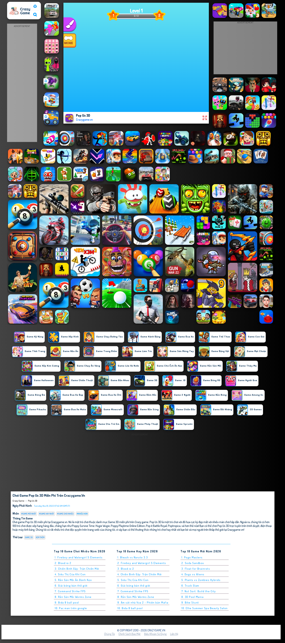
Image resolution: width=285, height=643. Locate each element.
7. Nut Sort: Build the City (198, 591)
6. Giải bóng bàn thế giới (71, 585)
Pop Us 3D (32, 500)
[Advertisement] (22, 83)
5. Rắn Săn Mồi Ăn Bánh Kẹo (73, 580)
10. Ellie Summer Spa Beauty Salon (204, 608)
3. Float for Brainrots (195, 568)
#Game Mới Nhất (28, 513)
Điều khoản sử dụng (155, 634)
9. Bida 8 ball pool (67, 602)
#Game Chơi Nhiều (65, 513)
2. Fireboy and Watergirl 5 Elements (141, 563)
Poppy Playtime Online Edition (128, 526)
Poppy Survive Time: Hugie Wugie (91, 526)
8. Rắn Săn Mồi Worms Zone (73, 597)
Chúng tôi (109, 634)
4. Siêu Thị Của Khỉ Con (70, 574)
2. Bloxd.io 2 (63, 563)
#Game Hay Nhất (46, 513)
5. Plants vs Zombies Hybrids (200, 580)
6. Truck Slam (190, 585)
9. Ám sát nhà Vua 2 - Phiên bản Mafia (142, 602)
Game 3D (29, 537)
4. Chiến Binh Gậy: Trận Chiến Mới (139, 574)
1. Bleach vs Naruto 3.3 (132, 557)
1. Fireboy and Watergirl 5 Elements (79, 557)
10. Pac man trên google (71, 608)
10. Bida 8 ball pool (130, 608)
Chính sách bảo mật (130, 634)
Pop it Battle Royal (156, 526)
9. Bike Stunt (190, 602)
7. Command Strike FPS (70, 591)
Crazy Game (15, 4)
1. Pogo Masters (192, 557)
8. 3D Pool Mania (192, 597)
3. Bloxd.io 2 (125, 568)
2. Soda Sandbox (192, 563)
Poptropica (174, 526)
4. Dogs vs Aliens (192, 574)
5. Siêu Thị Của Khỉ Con (133, 580)
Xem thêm (40, 537)
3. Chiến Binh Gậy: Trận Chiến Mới (77, 568)
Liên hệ (174, 634)
